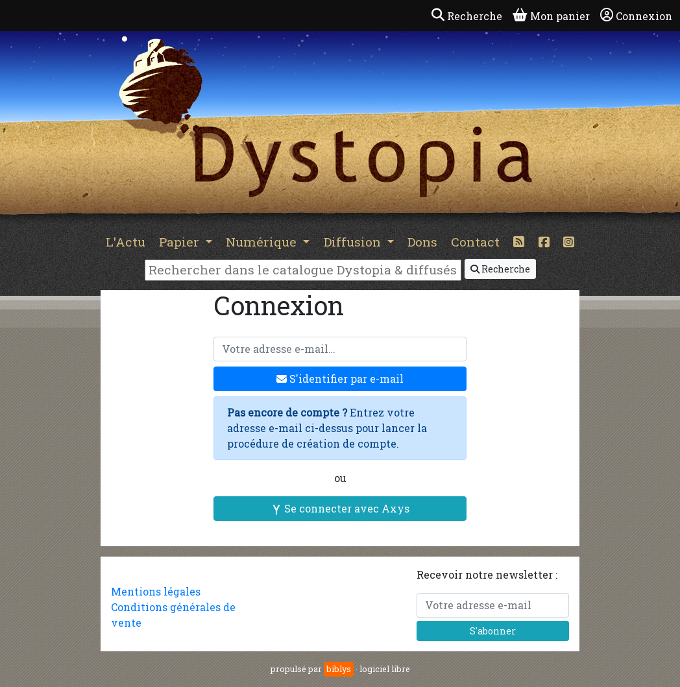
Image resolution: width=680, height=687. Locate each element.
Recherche (500, 269)
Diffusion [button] (354, 242)
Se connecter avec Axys (340, 508)
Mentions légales (155, 591)
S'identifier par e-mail (340, 378)
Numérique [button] (263, 242)
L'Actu (125, 242)
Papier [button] (180, 242)
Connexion (636, 15)
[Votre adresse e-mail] (340, 349)
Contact (475, 242)
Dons (422, 242)
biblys (338, 669)
